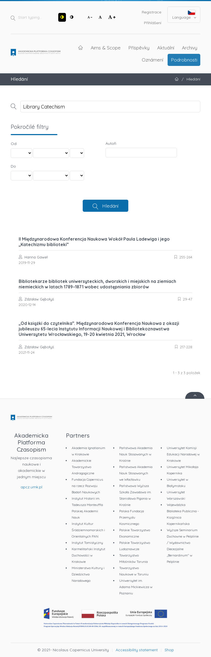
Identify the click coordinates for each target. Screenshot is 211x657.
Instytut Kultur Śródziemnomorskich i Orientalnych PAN (88, 530)
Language (184, 15)
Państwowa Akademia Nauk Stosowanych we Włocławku (135, 473)
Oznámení (152, 60)
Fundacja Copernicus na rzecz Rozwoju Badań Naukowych (87, 485)
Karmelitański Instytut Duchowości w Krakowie (88, 555)
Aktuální (165, 47)
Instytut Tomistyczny (87, 543)
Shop (169, 649)
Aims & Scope (106, 47)
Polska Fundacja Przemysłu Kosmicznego (131, 517)
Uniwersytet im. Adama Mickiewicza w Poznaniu (135, 586)
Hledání (110, 206)
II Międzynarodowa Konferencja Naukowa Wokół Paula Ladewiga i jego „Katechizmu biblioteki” (94, 241)
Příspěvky (138, 47)
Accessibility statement (137, 649)
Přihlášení (152, 22)
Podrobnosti (184, 60)
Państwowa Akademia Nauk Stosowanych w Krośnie (135, 454)
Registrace (151, 12)
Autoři (111, 143)
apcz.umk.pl (31, 487)
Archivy (189, 47)
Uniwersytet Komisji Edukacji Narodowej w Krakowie (183, 454)
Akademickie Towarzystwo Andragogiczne (83, 466)
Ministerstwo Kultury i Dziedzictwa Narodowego (88, 574)
